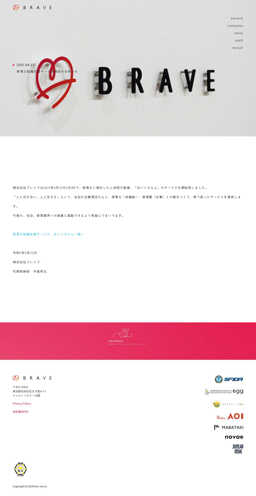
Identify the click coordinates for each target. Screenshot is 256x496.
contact (116, 341)
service (237, 18)
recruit (237, 48)
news (239, 33)
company (235, 26)
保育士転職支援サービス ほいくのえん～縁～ (48, 234)
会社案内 (20, 412)
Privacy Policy (22, 404)
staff (239, 40)
